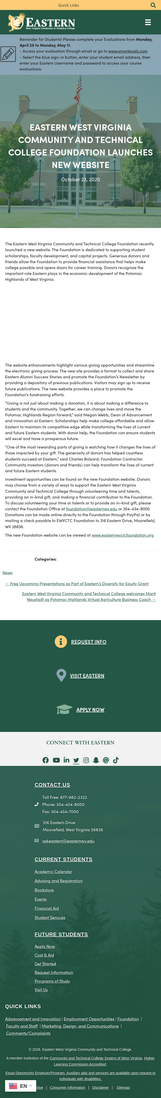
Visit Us (41, 989)
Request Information (54, 972)
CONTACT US (52, 785)
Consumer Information (67, 1087)
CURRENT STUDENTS (63, 859)
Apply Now (45, 946)
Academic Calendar (53, 871)
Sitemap (123, 1087)
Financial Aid (47, 908)
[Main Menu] (148, 22)
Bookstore (44, 889)
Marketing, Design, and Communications (80, 1026)
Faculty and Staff (22, 1026)
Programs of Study (52, 981)
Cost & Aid (44, 955)
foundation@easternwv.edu (91, 508)
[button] (153, 5)
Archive (37, 1087)
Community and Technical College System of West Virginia (96, 1058)
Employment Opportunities (89, 1018)
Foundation (128, 1018)
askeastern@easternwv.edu (68, 840)
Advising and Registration (59, 880)
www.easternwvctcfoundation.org (123, 535)
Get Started (45, 963)
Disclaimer (100, 1087)
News (7, 572)
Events (41, 899)
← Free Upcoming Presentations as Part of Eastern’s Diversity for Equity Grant (77, 583)
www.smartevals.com (127, 51)
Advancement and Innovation (33, 1018)
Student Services (50, 917)
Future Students (61, 934)
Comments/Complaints (28, 1033)
